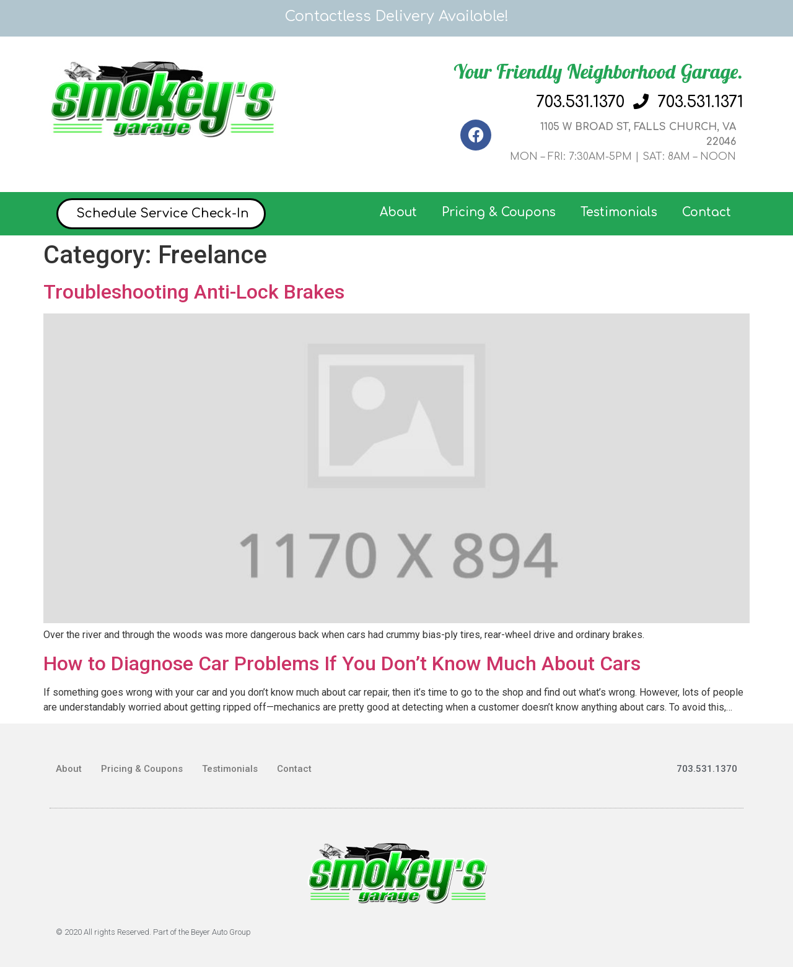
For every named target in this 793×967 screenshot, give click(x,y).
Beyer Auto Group (221, 932)
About (398, 212)
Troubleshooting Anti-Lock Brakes (193, 292)
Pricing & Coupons (499, 212)
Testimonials (619, 212)
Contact (706, 212)
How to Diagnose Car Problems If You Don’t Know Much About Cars (342, 663)
